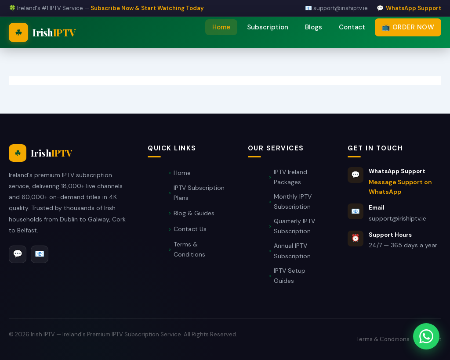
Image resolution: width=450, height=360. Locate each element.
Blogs (313, 27)
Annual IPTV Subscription (292, 251)
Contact (352, 27)
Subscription (267, 27)
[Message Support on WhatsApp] (426, 336)
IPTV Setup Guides (289, 276)
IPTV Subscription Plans (199, 193)
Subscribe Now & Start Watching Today (147, 8)
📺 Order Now (408, 27)
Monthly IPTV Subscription (293, 201)
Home (221, 27)
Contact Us (190, 229)
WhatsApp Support (413, 8)
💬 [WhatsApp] (17, 254)
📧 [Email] (39, 254)
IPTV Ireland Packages (290, 177)
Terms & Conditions (189, 249)
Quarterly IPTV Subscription (294, 226)
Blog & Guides (194, 213)
